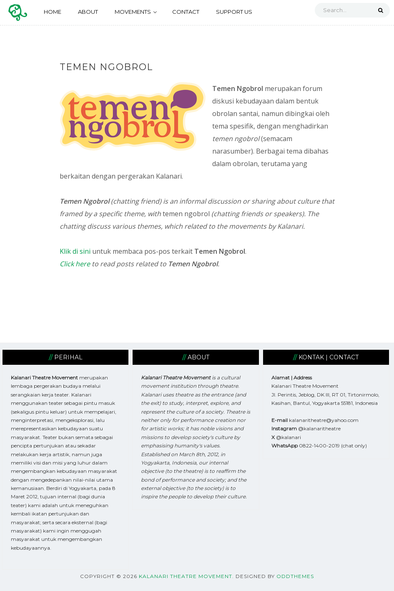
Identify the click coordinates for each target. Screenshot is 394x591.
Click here (75, 263)
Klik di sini (75, 251)
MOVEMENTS (136, 11)
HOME (52, 11)
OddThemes (295, 576)
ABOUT (88, 11)
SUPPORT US (234, 11)
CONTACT (185, 11)
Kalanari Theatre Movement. (186, 576)
